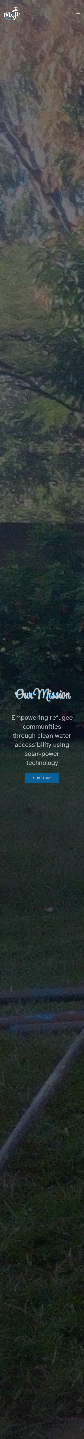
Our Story (42, 782)
